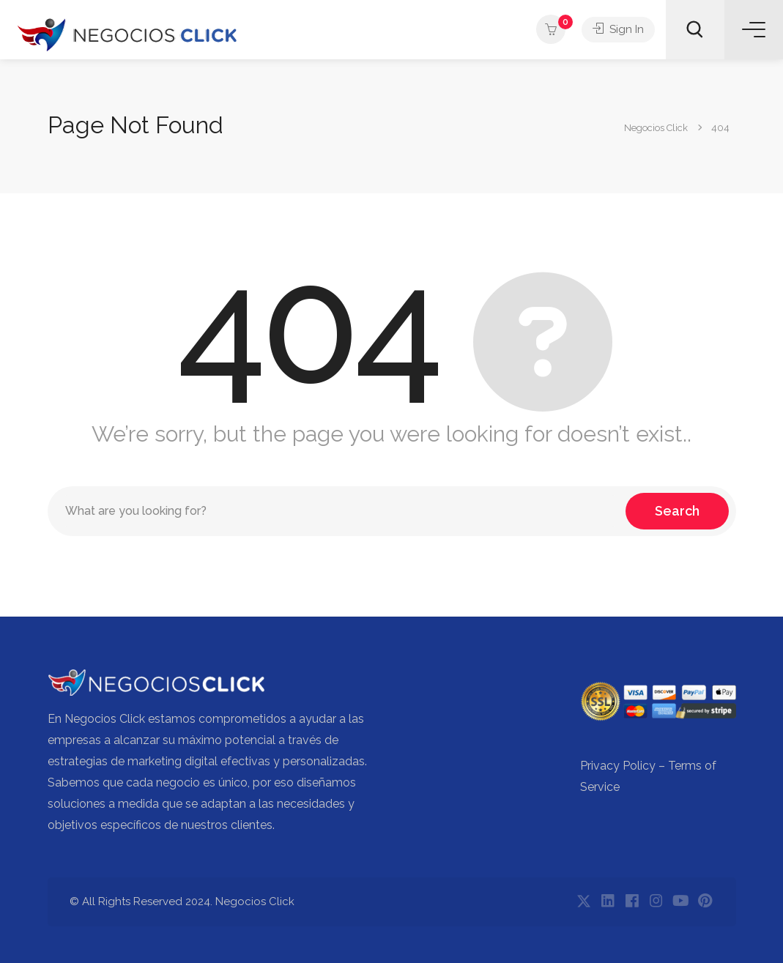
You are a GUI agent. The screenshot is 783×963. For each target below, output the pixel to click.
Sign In (618, 29)
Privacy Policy (618, 766)
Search (677, 510)
